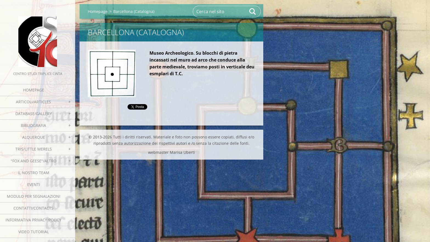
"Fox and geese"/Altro (33, 160)
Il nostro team (33, 172)
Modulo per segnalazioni (33, 196)
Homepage (33, 90)
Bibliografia (33, 125)
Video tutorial (33, 231)
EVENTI (33, 184)
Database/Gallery (33, 113)
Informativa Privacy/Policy (33, 219)
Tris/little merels (33, 149)
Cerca (252, 11)
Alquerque (33, 137)
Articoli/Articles (33, 101)
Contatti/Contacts (33, 208)
